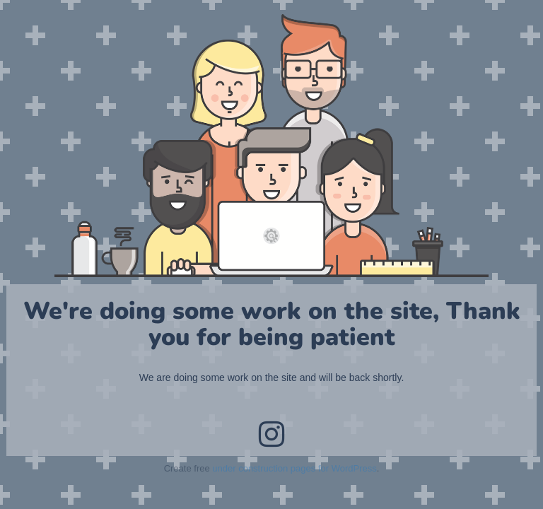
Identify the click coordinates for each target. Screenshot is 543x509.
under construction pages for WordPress (294, 468)
